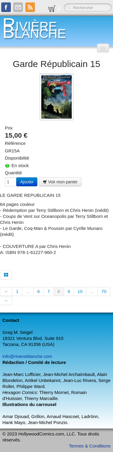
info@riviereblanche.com (27, 356)
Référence (15, 143)
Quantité (13, 172)
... (28, 291)
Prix (9, 127)
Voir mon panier (60, 181)
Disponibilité (17, 157)
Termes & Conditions (90, 445)
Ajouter (26, 181)
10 (80, 291)
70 (103, 291)
